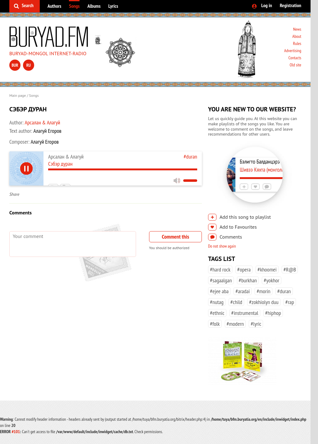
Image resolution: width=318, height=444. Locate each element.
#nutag (217, 302)
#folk (215, 323)
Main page (17, 95)
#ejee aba (219, 291)
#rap (289, 302)
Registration (290, 5)
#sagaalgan (221, 280)
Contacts (294, 58)
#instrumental (244, 312)
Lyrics (113, 6)
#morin (263, 291)
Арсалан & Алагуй (42, 122)
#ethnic (217, 312)
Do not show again (222, 246)
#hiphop (273, 312)
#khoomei (267, 269)
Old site (295, 65)
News (297, 29)
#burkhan (248, 280)
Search (28, 5)
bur (14, 65)
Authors (54, 6)
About (296, 36)
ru (28, 65)
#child (236, 302)
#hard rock (220, 269)
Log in (266, 5)
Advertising (292, 50)
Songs (74, 6)
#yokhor (271, 280)
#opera (244, 269)
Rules (297, 43)
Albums (93, 6)
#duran (190, 156)
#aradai (242, 291)
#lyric (256, 323)
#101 (15, 431)
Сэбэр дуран (60, 163)
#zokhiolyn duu (264, 302)
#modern (235, 323)
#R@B (290, 269)
